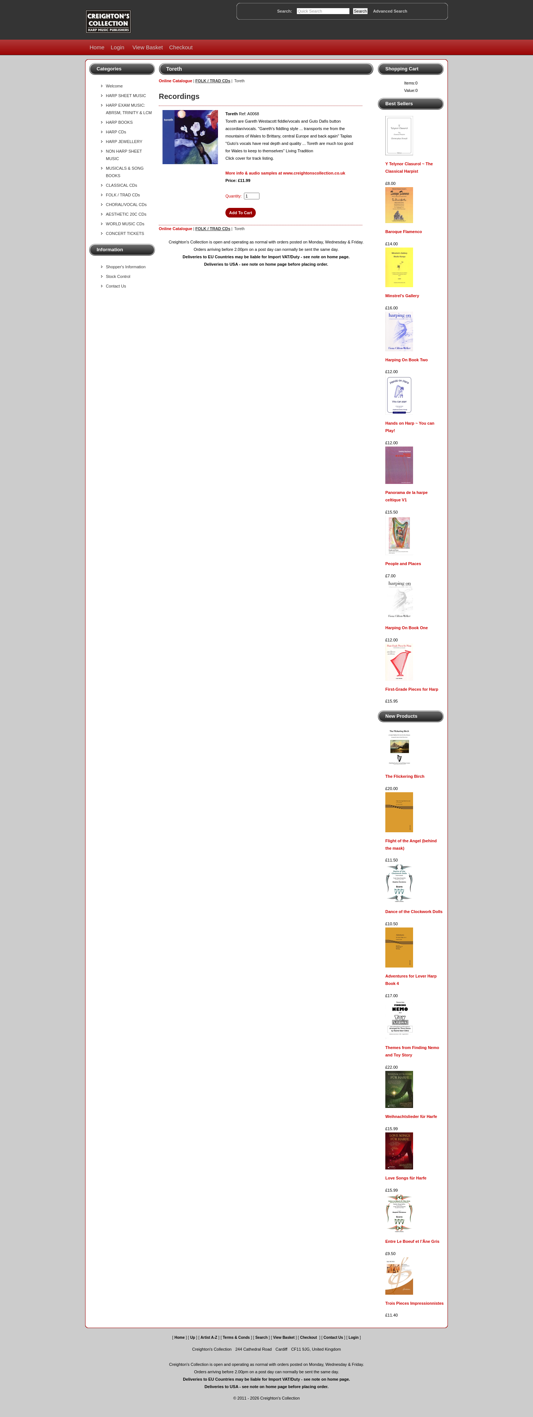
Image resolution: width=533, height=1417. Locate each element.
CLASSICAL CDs (121, 185)
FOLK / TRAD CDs (123, 195)
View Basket (148, 47)
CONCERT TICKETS (125, 233)
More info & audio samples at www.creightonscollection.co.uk (285, 173)
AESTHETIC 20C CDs (126, 214)
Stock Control (118, 276)
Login (117, 47)
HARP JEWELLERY (124, 141)
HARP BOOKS (119, 122)
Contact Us (116, 286)
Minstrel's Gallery (402, 295)
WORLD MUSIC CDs (125, 224)
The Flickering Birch (405, 776)
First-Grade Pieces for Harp (411, 689)
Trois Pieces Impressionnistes (414, 1303)
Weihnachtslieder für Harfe (411, 1116)
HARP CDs (116, 132)
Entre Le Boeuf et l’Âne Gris (412, 1241)
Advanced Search (390, 11)
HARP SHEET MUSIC (126, 95)
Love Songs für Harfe (405, 1178)
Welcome (114, 86)
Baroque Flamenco (403, 231)
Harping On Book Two (406, 360)
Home (97, 47)
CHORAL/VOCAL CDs (126, 204)
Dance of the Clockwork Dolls (414, 911)
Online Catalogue (175, 81)
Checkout (180, 47)
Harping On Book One (406, 627)
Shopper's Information (125, 267)
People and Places (403, 563)
